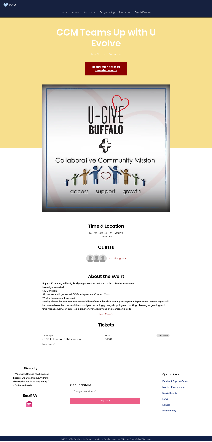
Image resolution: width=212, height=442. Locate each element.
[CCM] (17, 5)
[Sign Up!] (105, 401)
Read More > (106, 314)
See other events (106, 70)
